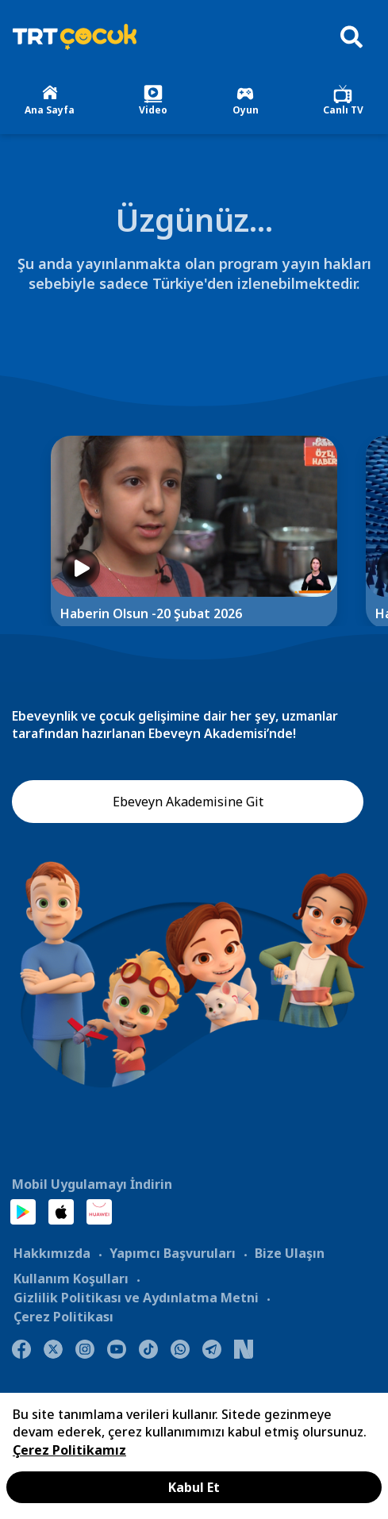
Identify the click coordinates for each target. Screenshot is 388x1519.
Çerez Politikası (63, 1316)
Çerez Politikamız (69, 1450)
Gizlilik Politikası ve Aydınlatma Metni (136, 1297)
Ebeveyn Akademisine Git (188, 801)
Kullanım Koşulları (71, 1278)
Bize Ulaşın (290, 1253)
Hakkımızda (51, 1253)
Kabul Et (194, 1487)
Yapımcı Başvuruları (172, 1253)
